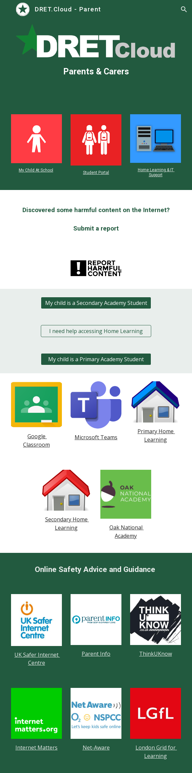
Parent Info (96, 653)
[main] (96, 71)
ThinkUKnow (155, 653)
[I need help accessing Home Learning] (96, 331)
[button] (8, 9)
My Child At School (36, 170)
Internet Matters (36, 747)
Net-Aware (96, 747)
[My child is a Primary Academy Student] (96, 359)
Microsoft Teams (96, 437)
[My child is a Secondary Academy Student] (96, 303)
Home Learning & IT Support (156, 172)
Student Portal (96, 172)
